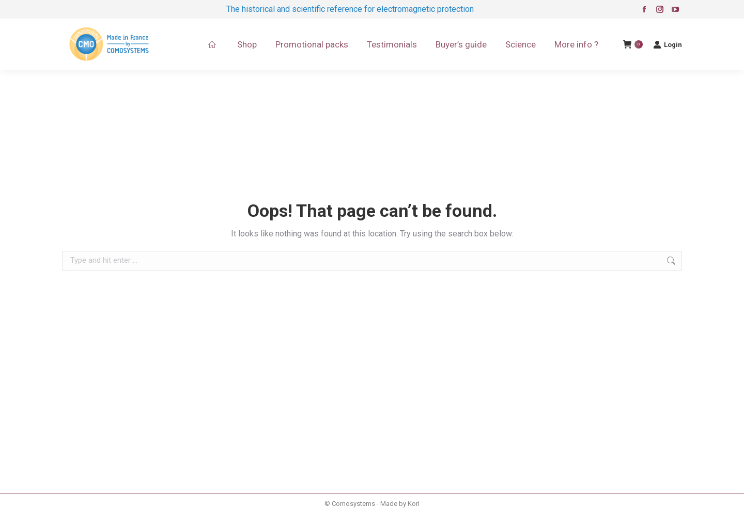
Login (667, 44)
